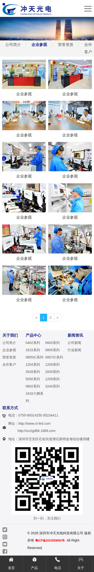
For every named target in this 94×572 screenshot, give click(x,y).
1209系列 (52, 379)
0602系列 (33, 386)
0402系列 (33, 343)
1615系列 (33, 350)
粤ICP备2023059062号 (50, 540)
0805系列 (52, 350)
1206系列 (52, 364)
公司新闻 (74, 343)
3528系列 (33, 372)
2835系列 (52, 372)
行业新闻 (74, 350)
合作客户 (9, 364)
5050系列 (33, 379)
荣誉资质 (65, 45)
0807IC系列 (54, 357)
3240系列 (52, 386)
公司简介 (13, 45)
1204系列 (33, 364)
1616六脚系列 (34, 397)
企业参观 (39, 45)
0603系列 (52, 343)
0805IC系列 (34, 357)
